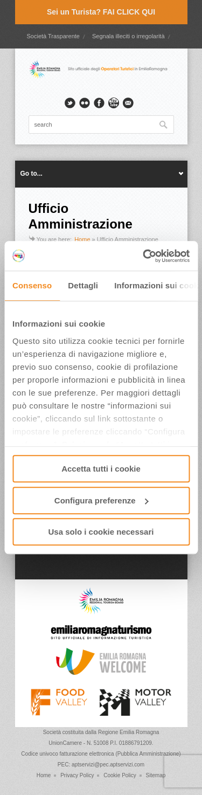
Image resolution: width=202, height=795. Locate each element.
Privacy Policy (77, 775)
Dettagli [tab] (83, 285)
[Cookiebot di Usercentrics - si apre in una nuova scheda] (144, 256)
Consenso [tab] (32, 285)
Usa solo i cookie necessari (101, 531)
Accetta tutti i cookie (101, 468)
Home (82, 239)
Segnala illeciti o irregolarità (128, 36)
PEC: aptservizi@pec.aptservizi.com (101, 765)
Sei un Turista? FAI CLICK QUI (101, 12)
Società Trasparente (52, 36)
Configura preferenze (101, 500)
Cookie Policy (119, 775)
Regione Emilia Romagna (128, 732)
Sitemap (156, 775)
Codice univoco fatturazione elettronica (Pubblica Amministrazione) (100, 754)
